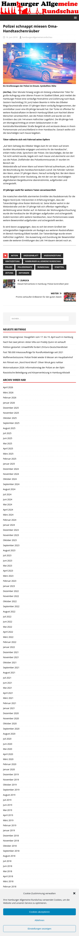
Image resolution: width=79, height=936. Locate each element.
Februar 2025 (9, 458)
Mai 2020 (7, 748)
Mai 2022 (7, 626)
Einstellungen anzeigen (39, 928)
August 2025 (9, 428)
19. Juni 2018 (12, 37)
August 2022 (9, 611)
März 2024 (8, 514)
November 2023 (11, 535)
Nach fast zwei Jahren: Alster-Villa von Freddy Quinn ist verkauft (34, 342)
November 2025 (11, 412)
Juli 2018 (7, 861)
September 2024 (11, 484)
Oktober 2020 (10, 723)
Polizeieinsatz (25, 267)
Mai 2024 (7, 504)
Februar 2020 (9, 764)
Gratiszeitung (12, 261)
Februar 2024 (9, 519)
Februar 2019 (9, 825)
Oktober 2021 (10, 662)
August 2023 (9, 550)
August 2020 (9, 733)
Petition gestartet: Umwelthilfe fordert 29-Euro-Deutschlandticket (35, 347)
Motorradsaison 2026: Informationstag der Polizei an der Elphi (33, 367)
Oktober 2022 (10, 601)
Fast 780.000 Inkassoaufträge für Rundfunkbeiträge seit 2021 (33, 352)
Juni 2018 (7, 866)
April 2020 (8, 754)
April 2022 (8, 631)
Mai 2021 (7, 687)
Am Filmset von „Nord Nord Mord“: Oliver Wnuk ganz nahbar (33, 362)
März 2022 (8, 637)
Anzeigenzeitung (52, 255)
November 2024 (11, 473)
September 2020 (11, 728)
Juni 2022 (7, 621)
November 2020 (11, 718)
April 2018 (8, 876)
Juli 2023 (7, 555)
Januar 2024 (9, 524)
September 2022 (11, 606)
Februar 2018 (9, 886)
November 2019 (11, 779)
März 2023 (8, 575)
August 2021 (9, 672)
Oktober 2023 (10, 540)
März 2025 (8, 453)
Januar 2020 (9, 769)
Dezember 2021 (11, 652)
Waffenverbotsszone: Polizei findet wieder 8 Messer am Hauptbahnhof (38, 357)
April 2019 (8, 815)
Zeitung (9, 273)
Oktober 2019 (10, 784)
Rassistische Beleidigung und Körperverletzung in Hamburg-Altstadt (36, 372)
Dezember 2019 (11, 774)
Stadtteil (59, 267)
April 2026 (8, 387)
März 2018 (8, 881)
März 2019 (8, 820)
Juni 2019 (7, 804)
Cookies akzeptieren (39, 912)
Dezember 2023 (11, 529)
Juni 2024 (7, 499)
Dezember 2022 (11, 591)
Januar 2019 (9, 830)
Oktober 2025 (10, 418)
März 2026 (8, 392)
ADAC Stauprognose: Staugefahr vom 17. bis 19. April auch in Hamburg (38, 337)
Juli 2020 (7, 738)
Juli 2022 (7, 616)
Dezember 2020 (11, 713)
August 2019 (9, 794)
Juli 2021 (7, 677)
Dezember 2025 (11, 407)
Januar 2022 (9, 647)
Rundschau (43, 267)
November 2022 (11, 596)
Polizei (8, 267)
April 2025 (8, 448)
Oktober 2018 (10, 845)
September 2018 (11, 850)
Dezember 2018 (11, 835)
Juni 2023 (7, 560)
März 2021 (8, 698)
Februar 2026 (9, 397)
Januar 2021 (9, 708)
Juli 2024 (7, 494)
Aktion (14, 255)
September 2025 (11, 423)
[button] (74, 893)
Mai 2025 (7, 443)
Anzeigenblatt (30, 255)
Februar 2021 (9, 703)
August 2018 (9, 855)
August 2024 (9, 489)
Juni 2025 (7, 438)
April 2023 (8, 570)
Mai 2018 (7, 871)
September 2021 (11, 667)
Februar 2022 (9, 642)
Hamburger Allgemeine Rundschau (43, 261)
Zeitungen (24, 273)
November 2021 (11, 657)
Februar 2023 (9, 580)
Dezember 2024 (11, 468)
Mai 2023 (7, 565)
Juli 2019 (7, 799)
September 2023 (11, 545)
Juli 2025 (7, 433)
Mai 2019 (7, 810)
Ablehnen (39, 920)
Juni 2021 (7, 682)
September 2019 (11, 789)
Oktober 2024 (10, 479)
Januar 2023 (9, 586)
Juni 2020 (7, 743)
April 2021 (8, 693)
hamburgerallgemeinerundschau (37, 37)
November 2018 (11, 840)
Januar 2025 (9, 463)
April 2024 (8, 509)
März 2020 (8, 759)
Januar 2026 (9, 402)
